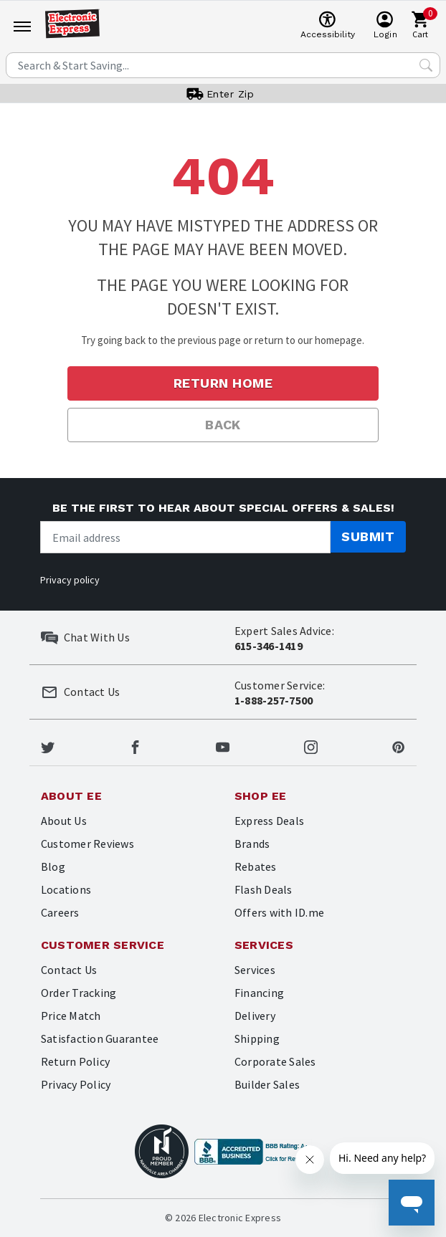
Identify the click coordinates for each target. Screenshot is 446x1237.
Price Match (71, 1015)
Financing (259, 992)
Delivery (254, 1015)
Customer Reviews (87, 843)
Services (254, 970)
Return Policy (75, 1061)
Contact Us (69, 970)
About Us (64, 820)
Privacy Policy (75, 1084)
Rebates (255, 866)
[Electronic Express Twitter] (47, 745)
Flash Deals (263, 889)
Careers (60, 912)
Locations (66, 889)
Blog (53, 866)
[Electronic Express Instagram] (311, 745)
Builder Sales (267, 1084)
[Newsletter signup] (185, 537)
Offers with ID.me (279, 912)
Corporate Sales (275, 1061)
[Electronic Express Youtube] (222, 745)
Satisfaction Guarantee (99, 1038)
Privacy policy (70, 579)
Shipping (257, 1038)
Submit (367, 536)
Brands (252, 843)
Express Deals (269, 820)
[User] (385, 26)
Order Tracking (78, 992)
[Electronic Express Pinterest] (398, 745)
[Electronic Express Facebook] (135, 745)
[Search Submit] (426, 65)
